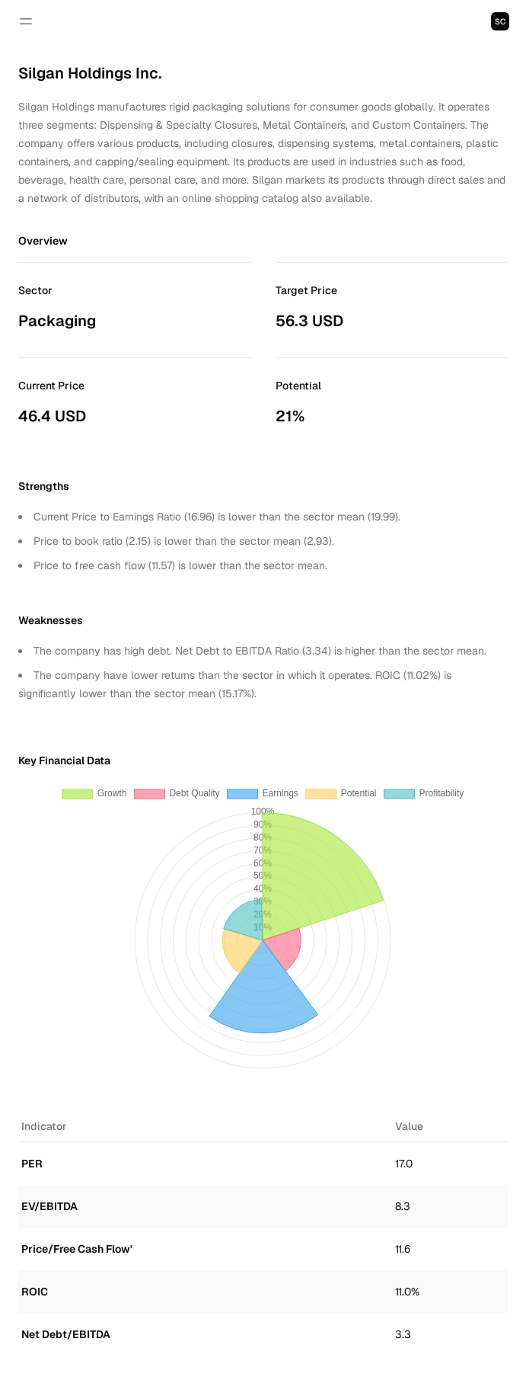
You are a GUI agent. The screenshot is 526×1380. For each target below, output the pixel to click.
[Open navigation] (26, 21)
